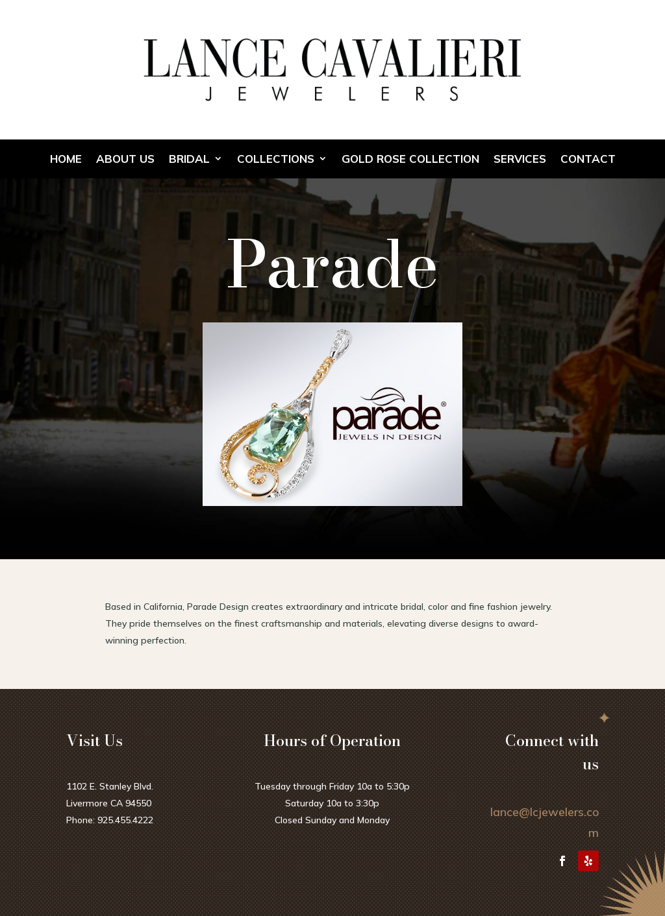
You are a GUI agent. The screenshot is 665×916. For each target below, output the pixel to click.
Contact (588, 158)
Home (66, 158)
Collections (275, 158)
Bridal (189, 158)
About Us (125, 158)
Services (520, 158)
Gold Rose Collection (410, 158)
